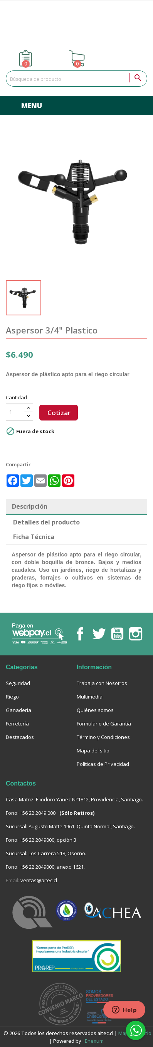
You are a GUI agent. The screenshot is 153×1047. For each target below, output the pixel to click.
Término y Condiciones (103, 737)
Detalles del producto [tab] (46, 522)
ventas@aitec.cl (38, 880)
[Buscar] (76, 78)
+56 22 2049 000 (37, 812)
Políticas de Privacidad (103, 764)
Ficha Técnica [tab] (33, 537)
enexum (95, 1040)
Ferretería (17, 723)
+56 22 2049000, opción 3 (48, 839)
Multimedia (90, 696)
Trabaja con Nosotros (102, 683)
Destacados (20, 737)
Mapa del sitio (93, 750)
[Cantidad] (15, 412)
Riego (12, 696)
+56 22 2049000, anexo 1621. (52, 866)
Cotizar (59, 412)
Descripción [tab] (29, 506)
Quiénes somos (95, 710)
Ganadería (18, 710)
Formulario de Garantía (104, 723)
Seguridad (18, 683)
